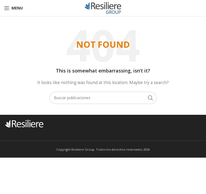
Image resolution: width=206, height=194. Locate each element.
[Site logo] (103, 7)
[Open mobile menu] (13, 8)
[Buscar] (103, 98)
